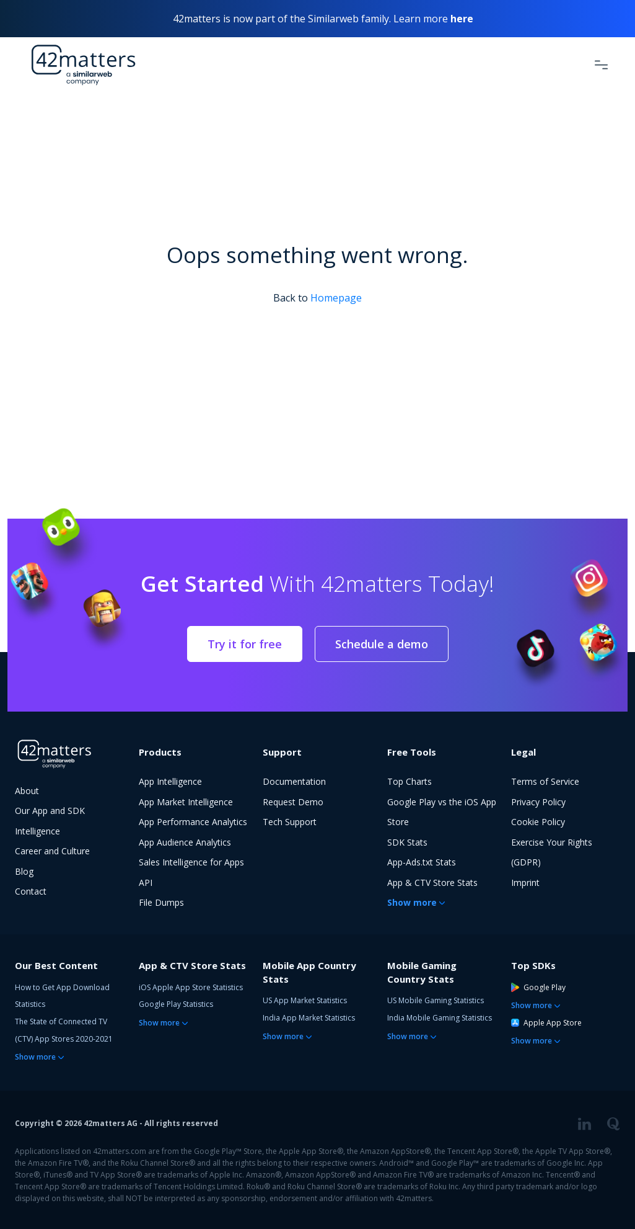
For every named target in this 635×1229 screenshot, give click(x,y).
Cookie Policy (538, 822)
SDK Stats (407, 842)
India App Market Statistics (309, 1017)
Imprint (525, 882)
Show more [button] (412, 902)
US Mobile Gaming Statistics (435, 1000)
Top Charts (409, 781)
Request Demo (293, 802)
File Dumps (161, 902)
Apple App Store (546, 1022)
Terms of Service (545, 781)
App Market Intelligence (186, 802)
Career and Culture (52, 851)
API (145, 882)
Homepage (336, 298)
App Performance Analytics (193, 822)
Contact (30, 891)
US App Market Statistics (305, 1000)
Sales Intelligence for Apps (191, 862)
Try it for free (245, 644)
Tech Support (290, 822)
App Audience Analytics (185, 842)
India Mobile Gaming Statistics (439, 1017)
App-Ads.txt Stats (421, 862)
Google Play (538, 987)
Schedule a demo (381, 644)
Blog (24, 871)
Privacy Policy (538, 802)
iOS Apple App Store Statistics (191, 987)
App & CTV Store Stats (432, 882)
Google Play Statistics (176, 1004)
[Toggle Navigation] (601, 64)
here (461, 18)
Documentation (294, 781)
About (27, 791)
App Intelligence (170, 781)
